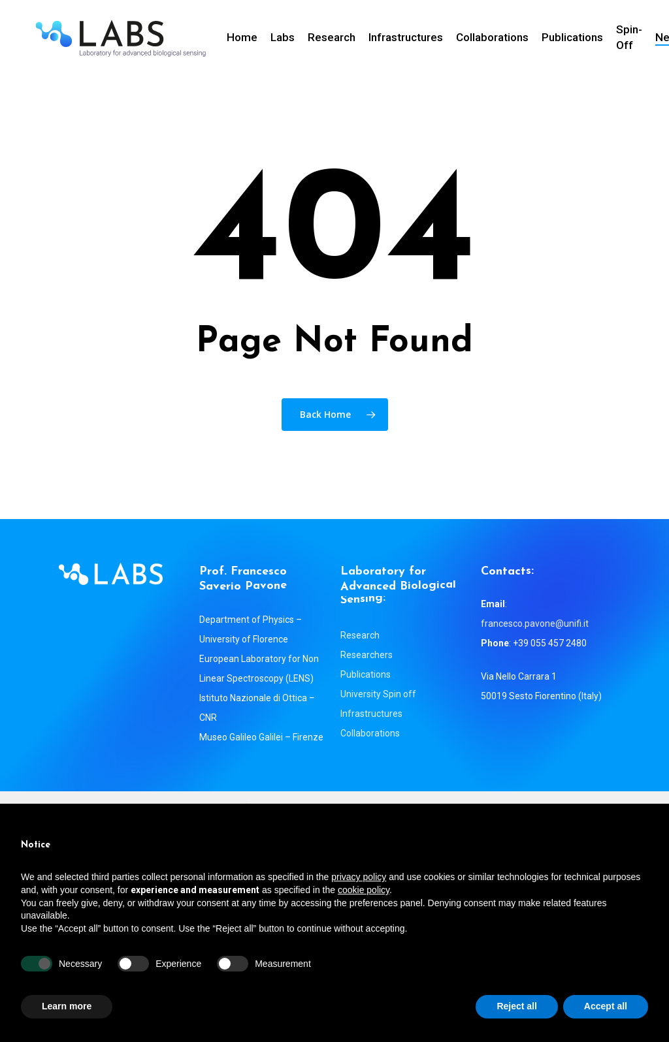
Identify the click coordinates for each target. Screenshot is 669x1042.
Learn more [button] (66, 1006)
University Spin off (378, 694)
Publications (365, 674)
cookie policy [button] (363, 890)
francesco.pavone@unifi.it (535, 623)
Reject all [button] (516, 1006)
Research (360, 635)
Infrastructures (371, 713)
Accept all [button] (605, 1006)
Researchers (366, 655)
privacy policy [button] (358, 877)
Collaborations (370, 733)
